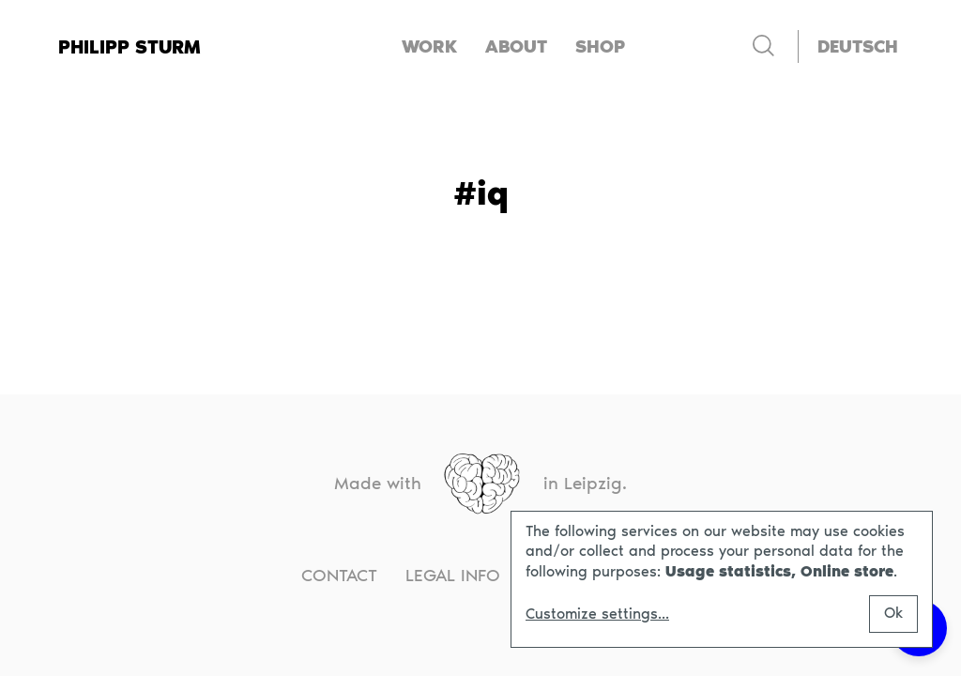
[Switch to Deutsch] (858, 46)
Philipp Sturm (129, 47)
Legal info (452, 575)
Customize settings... (597, 614)
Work (429, 46)
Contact (339, 575)
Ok (893, 613)
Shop (600, 46)
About (516, 46)
